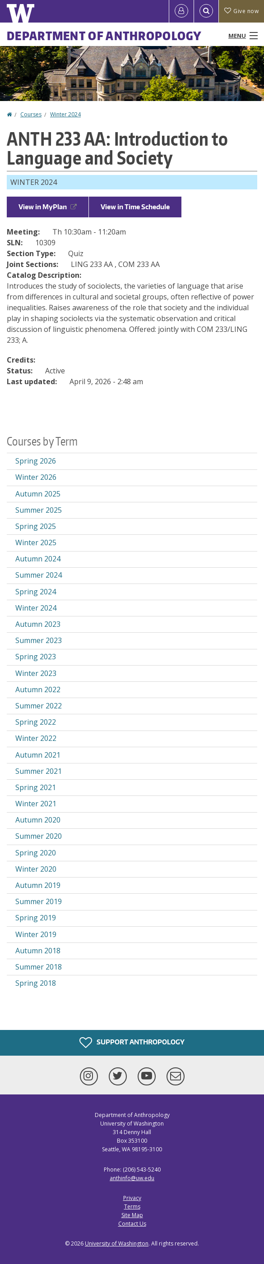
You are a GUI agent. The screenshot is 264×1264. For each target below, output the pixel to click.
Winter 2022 (35, 738)
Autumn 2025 (37, 494)
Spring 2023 (35, 657)
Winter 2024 (65, 114)
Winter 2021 (35, 804)
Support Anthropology (132, 1042)
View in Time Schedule (135, 207)
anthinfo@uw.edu (132, 1178)
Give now (241, 11)
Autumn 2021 (37, 755)
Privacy (132, 1198)
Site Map (132, 1215)
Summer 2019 (38, 901)
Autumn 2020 (37, 820)
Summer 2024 (38, 575)
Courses (31, 114)
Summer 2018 (38, 967)
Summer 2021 (38, 771)
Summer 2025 (38, 510)
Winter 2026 (35, 477)
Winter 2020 (35, 869)
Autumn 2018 (37, 951)
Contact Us (132, 1223)
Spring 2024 (35, 592)
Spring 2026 (35, 461)
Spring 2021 (35, 787)
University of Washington (116, 1243)
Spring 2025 (35, 526)
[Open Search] (206, 11)
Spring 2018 (35, 983)
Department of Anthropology (104, 35)
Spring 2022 (35, 722)
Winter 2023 (35, 673)
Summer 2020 (38, 836)
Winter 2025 (35, 542)
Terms (132, 1206)
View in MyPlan (48, 207)
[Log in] (181, 11)
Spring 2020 (35, 853)
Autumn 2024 (37, 559)
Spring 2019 (35, 918)
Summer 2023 (38, 640)
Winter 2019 (35, 934)
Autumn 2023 (37, 624)
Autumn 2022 (37, 689)
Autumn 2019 (37, 885)
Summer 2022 (38, 706)
